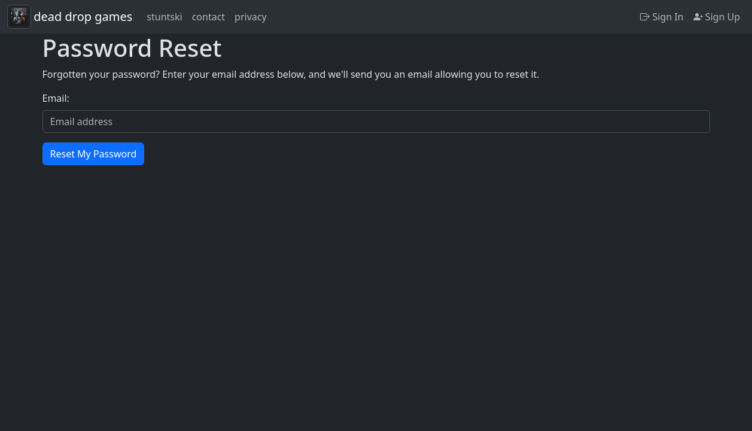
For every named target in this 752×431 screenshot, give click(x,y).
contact (208, 16)
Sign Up (717, 16)
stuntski (164, 16)
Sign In (661, 16)
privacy (251, 16)
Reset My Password (93, 153)
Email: (55, 98)
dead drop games (83, 16)
